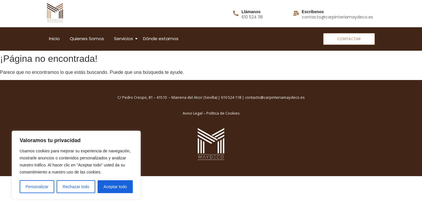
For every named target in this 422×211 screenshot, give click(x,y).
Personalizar (36, 186)
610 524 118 (231, 97)
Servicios (124, 38)
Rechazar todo (76, 186)
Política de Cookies (223, 113)
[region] (76, 165)
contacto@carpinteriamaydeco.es (275, 97)
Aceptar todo (115, 186)
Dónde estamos (160, 38)
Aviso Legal (193, 113)
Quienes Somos (87, 38)
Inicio (54, 38)
